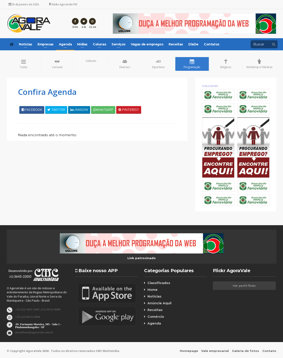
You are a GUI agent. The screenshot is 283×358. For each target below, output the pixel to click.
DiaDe (193, 44)
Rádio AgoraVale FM (63, 4)
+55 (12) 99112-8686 (27, 316)
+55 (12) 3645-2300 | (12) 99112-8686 (37, 309)
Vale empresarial (215, 351)
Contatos (211, 44)
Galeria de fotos (245, 351)
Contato (269, 351)
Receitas (176, 44)
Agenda (154, 323)
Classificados (158, 283)
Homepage (189, 351)
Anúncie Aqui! (159, 303)
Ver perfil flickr (244, 285)
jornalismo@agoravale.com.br (34, 332)
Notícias (154, 296)
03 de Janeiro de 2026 (24, 4)
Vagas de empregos (147, 44)
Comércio (155, 317)
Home (152, 290)
